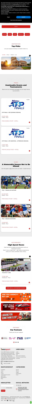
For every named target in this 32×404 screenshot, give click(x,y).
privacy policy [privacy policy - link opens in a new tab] (16, 3)
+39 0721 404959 (6, 363)
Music (17, 374)
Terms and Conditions (20, 355)
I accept (6, 387)
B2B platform (4, 377)
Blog (2, 378)
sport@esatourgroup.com (8, 361)
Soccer (4, 34)
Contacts (18, 358)
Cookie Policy (23, 357)
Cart (17, 354)
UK (16, 54)
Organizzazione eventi (5, 374)
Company (3, 369)
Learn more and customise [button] (16, 20)
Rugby (14, 34)
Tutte (3, 54)
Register (17, 353)
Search (16, 26)
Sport (2, 372)
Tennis (9, 34)
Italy (8, 54)
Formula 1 (21, 34)
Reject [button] (8, 17)
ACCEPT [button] (23, 17)
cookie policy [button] (9, 7)
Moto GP (27, 34)
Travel (2, 373)
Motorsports (18, 373)
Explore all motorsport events (16, 288)
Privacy (17, 357)
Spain (12, 54)
